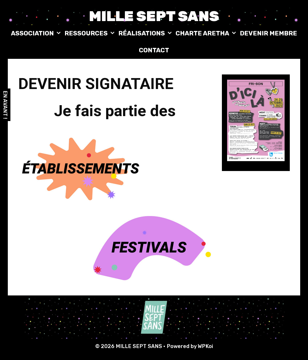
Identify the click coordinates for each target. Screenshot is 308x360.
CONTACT (154, 50)
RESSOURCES (90, 33)
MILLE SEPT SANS (154, 16)
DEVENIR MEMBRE (268, 33)
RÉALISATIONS (145, 33)
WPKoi (205, 346)
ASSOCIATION (36, 33)
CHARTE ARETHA (206, 33)
